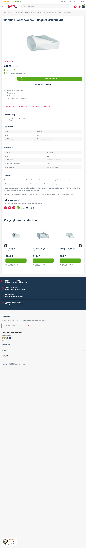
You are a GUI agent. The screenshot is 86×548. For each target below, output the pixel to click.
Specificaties (22, 106)
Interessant (6, 350)
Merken (6, 519)
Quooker (6, 458)
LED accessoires (17, 510)
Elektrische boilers (14, 405)
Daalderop (11, 529)
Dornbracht (12, 537)
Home (6, 372)
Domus (10, 535)
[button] (10, 79)
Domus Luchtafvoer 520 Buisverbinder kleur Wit (67, 249)
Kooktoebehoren (13, 380)
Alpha (10, 523)
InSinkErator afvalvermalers (17, 399)
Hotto (14, 416)
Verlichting (7, 483)
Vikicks (10, 422)
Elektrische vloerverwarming (17, 408)
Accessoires (8, 374)
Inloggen (63, 1)
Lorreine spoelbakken (15, 475)
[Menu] (16, 539)
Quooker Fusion (13, 466)
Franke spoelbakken (14, 477)
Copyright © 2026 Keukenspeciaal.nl (13, 364)
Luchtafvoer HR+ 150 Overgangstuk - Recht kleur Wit (15, 249)
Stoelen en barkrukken (15, 384)
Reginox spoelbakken (15, 472)
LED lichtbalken (17, 498)
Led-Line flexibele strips (20, 506)
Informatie (5, 345)
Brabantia (11, 527)
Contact (82, 1)
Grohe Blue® (12, 410)
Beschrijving (9, 106)
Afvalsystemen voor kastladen (18, 395)
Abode (10, 521)
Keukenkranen (12, 426)
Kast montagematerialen (16, 447)
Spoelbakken (8, 468)
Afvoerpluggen (13, 435)
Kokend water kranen (15, 414)
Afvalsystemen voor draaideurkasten (20, 391)
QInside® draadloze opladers (17, 514)
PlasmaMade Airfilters (15, 420)
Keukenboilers (12, 412)
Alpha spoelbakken (14, 481)
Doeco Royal (12, 533)
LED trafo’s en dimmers (20, 508)
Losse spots (16, 500)
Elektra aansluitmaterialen (16, 441)
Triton (14, 418)
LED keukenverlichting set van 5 (22, 493)
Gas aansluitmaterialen (15, 443)
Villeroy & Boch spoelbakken (17, 479)
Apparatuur (7, 401)
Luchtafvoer (12, 449)
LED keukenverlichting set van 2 (22, 487)
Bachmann (11, 525)
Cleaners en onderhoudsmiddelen (19, 439)
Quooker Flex (12, 462)
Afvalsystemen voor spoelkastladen (20, 397)
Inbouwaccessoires (14, 376)
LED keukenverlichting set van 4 (22, 491)
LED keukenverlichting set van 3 (22, 489)
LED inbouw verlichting (19, 502)
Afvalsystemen (9, 389)
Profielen (11, 452)
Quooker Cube (12, 460)
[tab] (43, 345)
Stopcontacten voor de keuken (18, 512)
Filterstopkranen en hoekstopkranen (20, 431)
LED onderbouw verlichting (21, 504)
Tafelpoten (11, 387)
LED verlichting (13, 485)
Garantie (46, 106)
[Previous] (5, 245)
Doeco (10, 531)
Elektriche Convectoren (16, 403)
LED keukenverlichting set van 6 (22, 495)
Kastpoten (11, 378)
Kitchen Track (12, 516)
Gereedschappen (13, 445)
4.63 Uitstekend (12, 1)
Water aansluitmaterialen (16, 456)
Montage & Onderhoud (11, 433)
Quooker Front (13, 464)
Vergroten (9, 61)
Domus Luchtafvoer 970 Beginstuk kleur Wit (40, 249)
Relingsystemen (13, 382)
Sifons (10, 454)
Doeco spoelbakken (14, 470)
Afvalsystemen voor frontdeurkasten (20, 393)
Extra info (35, 106)
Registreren (72, 1)
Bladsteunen (12, 437)
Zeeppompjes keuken (15, 428)
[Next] (80, 245)
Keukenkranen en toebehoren (14, 424)
